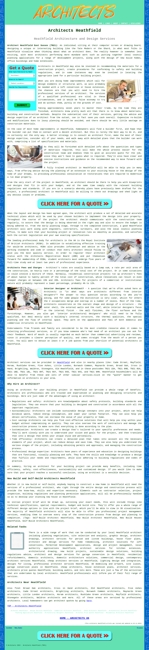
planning (137, 229)
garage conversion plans (22, 567)
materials (54, 150)
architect (78, 52)
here (89, 601)
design (111, 216)
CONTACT (124, 23)
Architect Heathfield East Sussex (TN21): (32, 45)
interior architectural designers (79, 314)
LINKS (107, 23)
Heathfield (63, 362)
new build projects (73, 551)
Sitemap (9, 628)
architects (57, 111)
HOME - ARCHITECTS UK (74, 618)
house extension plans (99, 567)
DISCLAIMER (136, 23)
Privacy (140, 628)
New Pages (18, 628)
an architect (86, 396)
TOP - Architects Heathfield (24, 606)
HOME (100, 23)
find (17, 588)
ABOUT (115, 23)
